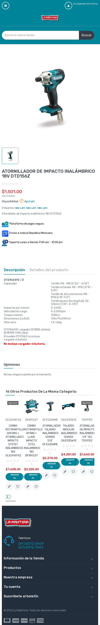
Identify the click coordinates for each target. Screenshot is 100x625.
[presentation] (5, 497)
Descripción (14, 270)
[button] (8, 501)
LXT (22, 208)
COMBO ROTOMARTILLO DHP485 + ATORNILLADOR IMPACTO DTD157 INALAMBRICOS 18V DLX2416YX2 (15, 440)
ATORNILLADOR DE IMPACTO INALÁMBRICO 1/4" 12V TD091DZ (89, 433)
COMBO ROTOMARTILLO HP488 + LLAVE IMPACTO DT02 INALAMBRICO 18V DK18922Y (33, 440)
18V (17, 208)
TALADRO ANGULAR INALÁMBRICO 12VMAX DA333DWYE (69, 433)
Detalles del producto (48, 270)
